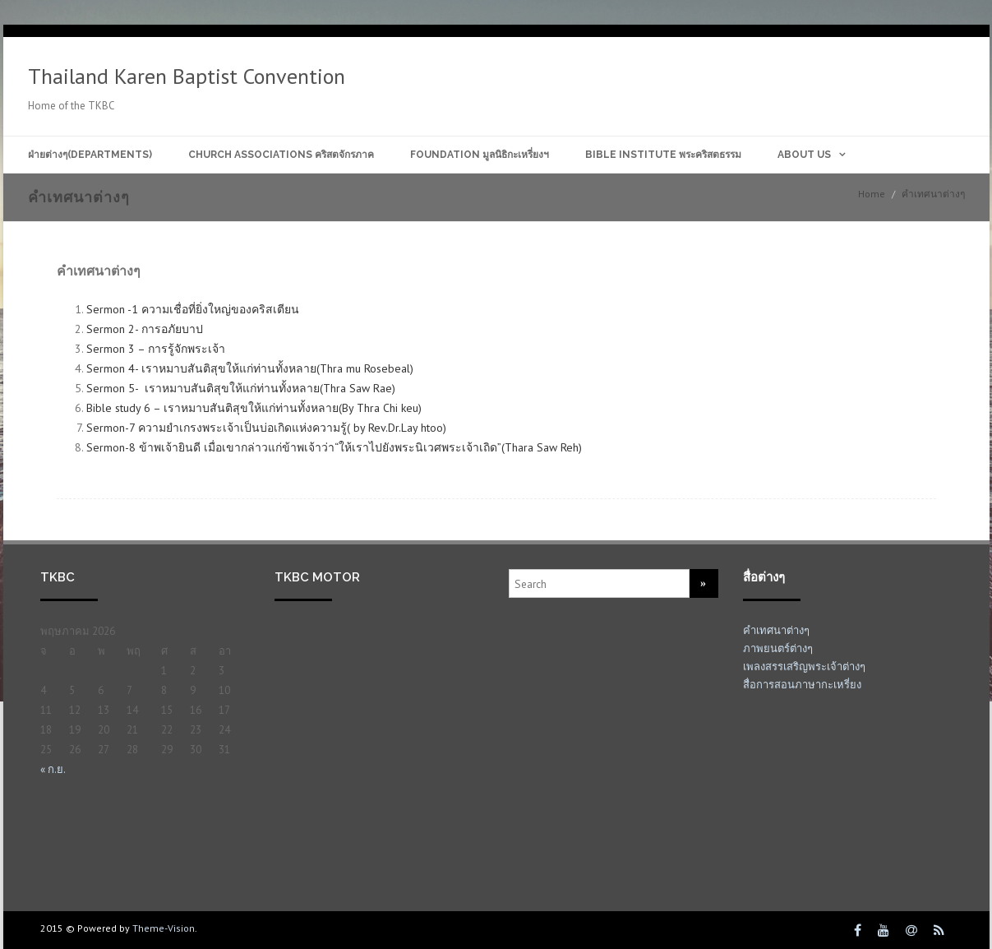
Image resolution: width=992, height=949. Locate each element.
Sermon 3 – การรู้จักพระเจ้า (157, 348)
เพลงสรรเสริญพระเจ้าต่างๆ (804, 667)
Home (871, 193)
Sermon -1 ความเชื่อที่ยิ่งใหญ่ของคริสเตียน (194, 309)
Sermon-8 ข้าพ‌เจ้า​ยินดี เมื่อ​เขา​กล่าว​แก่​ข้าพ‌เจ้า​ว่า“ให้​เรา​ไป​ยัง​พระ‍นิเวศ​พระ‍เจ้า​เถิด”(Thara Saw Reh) (334, 447)
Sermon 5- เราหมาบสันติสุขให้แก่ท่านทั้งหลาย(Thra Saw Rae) (240, 388)
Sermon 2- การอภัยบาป (146, 329)
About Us (804, 154)
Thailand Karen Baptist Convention (186, 76)
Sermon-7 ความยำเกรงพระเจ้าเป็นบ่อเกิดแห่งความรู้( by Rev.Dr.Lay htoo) (266, 427)
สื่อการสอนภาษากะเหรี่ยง (802, 685)
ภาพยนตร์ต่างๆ (778, 648)
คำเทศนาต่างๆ (776, 630)
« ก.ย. (53, 769)
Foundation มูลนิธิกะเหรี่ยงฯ (479, 154)
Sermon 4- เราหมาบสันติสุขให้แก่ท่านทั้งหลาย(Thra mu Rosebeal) (249, 368)
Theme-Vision (163, 928)
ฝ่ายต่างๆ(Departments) (90, 154)
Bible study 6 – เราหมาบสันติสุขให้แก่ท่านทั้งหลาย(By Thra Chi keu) (254, 407)
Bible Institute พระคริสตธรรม (663, 154)
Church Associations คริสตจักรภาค (281, 154)
